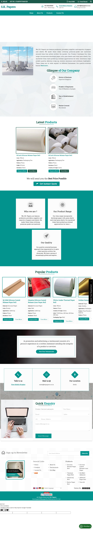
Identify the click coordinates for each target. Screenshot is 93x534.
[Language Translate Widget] (53, 488)
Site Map (52, 470)
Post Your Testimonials (46, 351)
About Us (40, 13)
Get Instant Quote (46, 183)
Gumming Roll (70, 478)
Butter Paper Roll (71, 483)
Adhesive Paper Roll (83, 478)
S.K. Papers (8, 6)
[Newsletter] (64, 453)
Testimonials (54, 467)
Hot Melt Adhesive (82, 474)
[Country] (76, 414)
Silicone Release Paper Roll (71, 466)
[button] (65, 6)
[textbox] (48, 409)
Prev (4, 300)
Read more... (44, 65)
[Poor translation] (6, 510)
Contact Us (60, 13)
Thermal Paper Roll (70, 474)
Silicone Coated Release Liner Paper (84, 467)
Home (31, 13)
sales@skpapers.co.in (83, 6)
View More (32, 171)
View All (82, 482)
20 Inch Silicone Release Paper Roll (60, 155)
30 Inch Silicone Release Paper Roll (28, 155)
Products (50, 13)
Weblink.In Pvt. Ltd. (54, 499)
